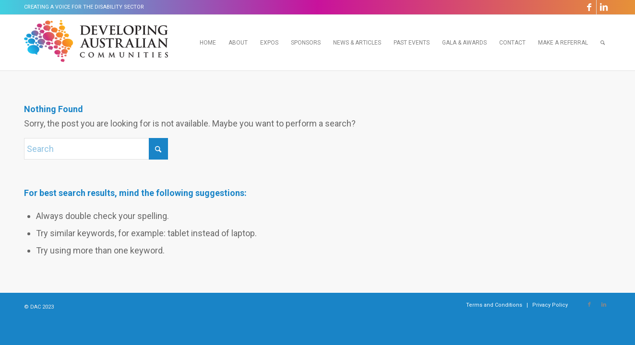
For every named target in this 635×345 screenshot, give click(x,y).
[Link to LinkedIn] (604, 7)
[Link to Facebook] (589, 7)
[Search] (602, 42)
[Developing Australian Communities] (96, 42)
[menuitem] (207, 42)
